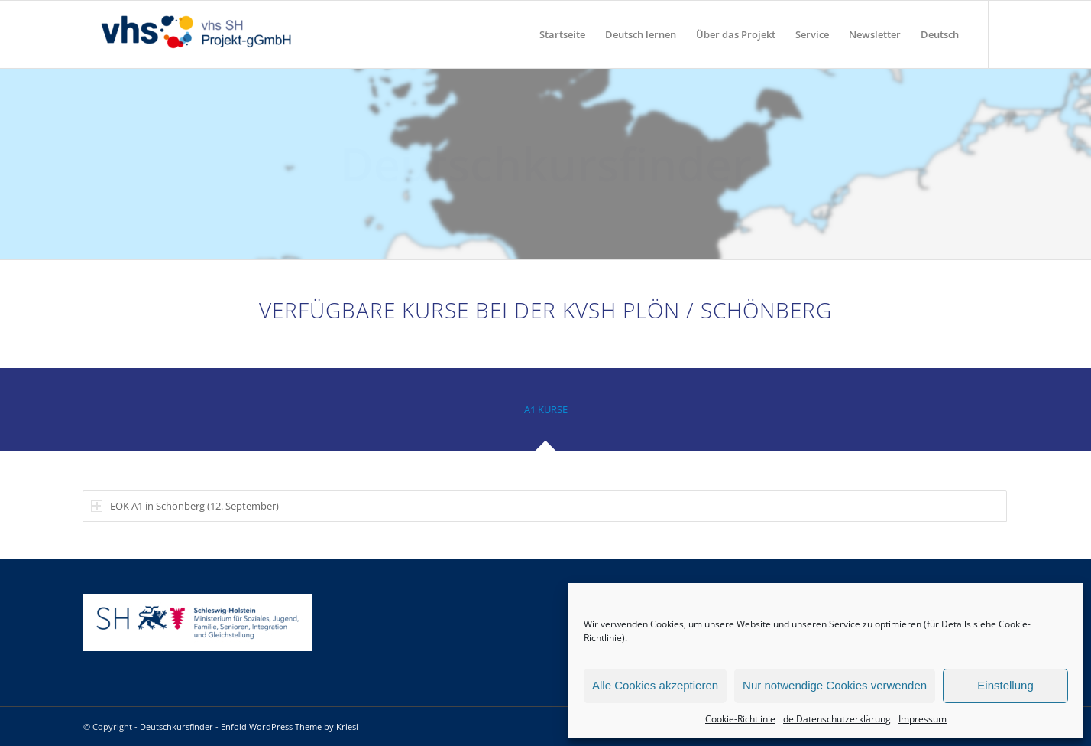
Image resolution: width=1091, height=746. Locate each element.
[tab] (545, 415)
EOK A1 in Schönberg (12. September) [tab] (185, 506)
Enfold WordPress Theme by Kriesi (289, 726)
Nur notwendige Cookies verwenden (835, 685)
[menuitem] (562, 34)
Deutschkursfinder (176, 726)
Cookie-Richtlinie (740, 718)
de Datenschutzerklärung (837, 718)
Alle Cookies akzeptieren (655, 685)
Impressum (922, 718)
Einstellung (1005, 685)
